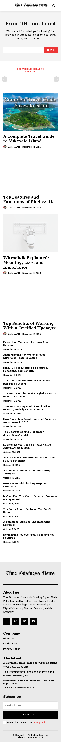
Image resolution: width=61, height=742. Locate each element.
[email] (30, 705)
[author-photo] (5, 147)
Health (7, 676)
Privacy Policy (11, 648)
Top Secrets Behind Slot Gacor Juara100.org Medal (23, 433)
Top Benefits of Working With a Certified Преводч (29, 325)
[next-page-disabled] (56, 79)
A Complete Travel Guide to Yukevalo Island (28, 138)
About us (8, 638)
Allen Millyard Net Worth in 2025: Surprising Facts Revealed (24, 356)
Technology (9, 687)
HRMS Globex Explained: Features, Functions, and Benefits (25, 369)
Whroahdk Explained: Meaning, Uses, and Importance (26, 262)
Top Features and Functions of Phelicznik (28, 199)
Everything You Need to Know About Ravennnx (27, 343)
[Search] (51, 50)
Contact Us (10, 643)
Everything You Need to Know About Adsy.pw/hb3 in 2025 (27, 446)
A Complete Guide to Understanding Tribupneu (27, 472)
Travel (6, 667)
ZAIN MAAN (14, 147)
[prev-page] (4, 79)
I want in (30, 714)
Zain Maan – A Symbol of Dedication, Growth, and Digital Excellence (27, 408)
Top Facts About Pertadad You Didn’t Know (27, 511)
